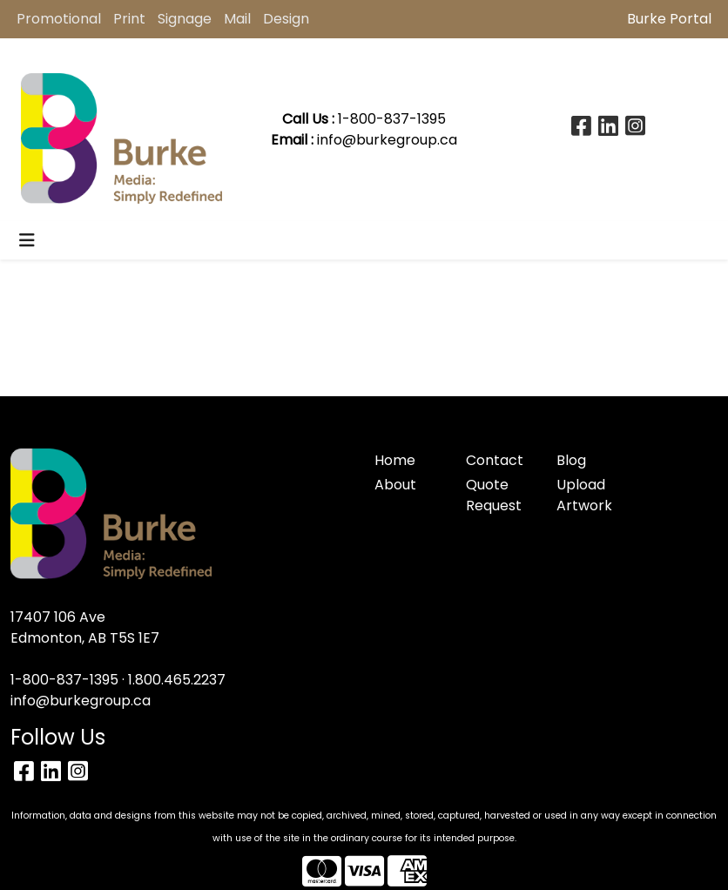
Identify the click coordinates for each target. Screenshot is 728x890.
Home (394, 460)
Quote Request (494, 495)
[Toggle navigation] (27, 240)
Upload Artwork (584, 495)
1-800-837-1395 (64, 680)
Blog (571, 460)
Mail (237, 19)
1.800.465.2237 (177, 680)
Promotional (59, 19)
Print (129, 19)
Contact (494, 460)
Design (286, 19)
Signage (185, 19)
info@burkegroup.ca (387, 140)
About (395, 485)
